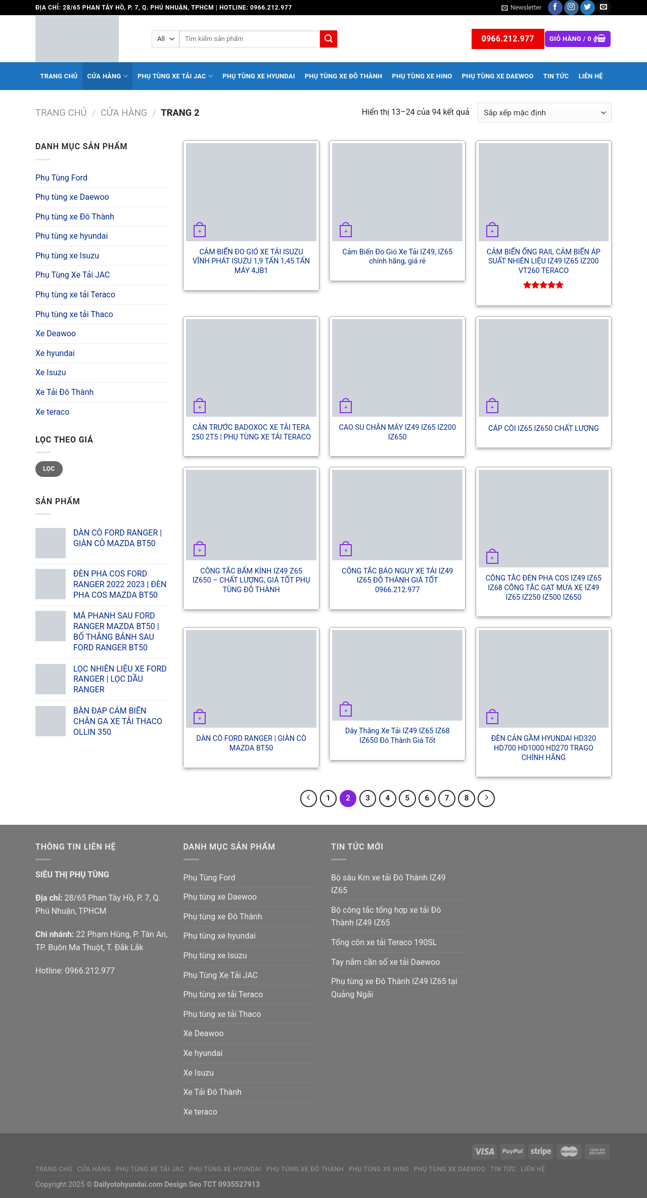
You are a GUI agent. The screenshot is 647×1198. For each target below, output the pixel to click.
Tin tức (556, 76)
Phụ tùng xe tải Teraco (75, 294)
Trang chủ (59, 76)
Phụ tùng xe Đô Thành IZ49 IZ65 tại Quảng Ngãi (394, 988)
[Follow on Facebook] (555, 7)
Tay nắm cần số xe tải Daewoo (385, 962)
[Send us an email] (603, 7)
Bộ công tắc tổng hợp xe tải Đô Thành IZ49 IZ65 (386, 916)
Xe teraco (52, 412)
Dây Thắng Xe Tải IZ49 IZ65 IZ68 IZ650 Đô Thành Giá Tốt (397, 736)
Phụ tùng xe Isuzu (67, 255)
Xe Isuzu (50, 372)
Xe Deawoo (55, 333)
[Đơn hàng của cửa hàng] (545, 112)
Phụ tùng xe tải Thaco (74, 314)
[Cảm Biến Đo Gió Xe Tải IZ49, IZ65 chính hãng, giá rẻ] (397, 192)
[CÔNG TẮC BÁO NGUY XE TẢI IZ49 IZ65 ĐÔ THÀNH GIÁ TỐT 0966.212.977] (397, 515)
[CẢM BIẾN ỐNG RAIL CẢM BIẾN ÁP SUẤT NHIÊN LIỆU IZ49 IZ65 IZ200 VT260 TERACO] (544, 192)
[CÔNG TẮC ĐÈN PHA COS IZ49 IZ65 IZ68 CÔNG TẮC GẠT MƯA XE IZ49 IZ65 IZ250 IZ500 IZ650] (544, 518)
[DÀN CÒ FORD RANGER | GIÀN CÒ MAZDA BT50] (251, 679)
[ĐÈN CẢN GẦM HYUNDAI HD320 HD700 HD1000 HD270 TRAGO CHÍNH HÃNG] (544, 679)
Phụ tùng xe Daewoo (498, 76)
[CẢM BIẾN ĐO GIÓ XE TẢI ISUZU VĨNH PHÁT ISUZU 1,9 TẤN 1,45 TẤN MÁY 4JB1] (251, 192)
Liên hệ (591, 76)
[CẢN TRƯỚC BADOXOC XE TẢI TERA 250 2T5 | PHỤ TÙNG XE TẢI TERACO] (251, 368)
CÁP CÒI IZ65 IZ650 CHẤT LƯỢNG (543, 428)
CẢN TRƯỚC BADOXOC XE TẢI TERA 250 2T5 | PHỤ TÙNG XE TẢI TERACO (251, 432)
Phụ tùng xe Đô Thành (343, 76)
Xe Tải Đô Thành (64, 392)
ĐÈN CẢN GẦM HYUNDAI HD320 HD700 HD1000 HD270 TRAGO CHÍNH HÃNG (543, 748)
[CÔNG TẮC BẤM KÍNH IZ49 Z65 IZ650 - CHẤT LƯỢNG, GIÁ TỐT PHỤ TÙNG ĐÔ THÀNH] (251, 515)
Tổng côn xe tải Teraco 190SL (384, 942)
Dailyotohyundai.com (128, 1184)
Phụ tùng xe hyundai (258, 76)
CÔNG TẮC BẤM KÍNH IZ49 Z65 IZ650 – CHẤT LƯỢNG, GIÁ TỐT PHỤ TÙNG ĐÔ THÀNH (251, 580)
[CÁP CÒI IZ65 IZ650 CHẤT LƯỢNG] (544, 368)
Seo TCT (202, 1184)
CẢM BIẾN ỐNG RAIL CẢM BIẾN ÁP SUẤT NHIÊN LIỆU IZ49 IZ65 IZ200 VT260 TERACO (543, 261)
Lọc (49, 468)
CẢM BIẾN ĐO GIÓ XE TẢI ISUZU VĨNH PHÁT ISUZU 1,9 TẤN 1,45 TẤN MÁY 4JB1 (251, 261)
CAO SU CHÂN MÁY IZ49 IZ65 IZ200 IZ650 (397, 432)
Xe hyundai (55, 353)
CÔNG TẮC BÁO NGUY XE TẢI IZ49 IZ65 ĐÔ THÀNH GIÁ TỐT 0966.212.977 (397, 580)
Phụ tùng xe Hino (422, 76)
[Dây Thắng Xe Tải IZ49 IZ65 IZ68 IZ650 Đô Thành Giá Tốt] (397, 675)
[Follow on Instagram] (571, 7)
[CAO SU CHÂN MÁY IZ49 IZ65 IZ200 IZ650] (397, 368)
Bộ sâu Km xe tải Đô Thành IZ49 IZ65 (388, 884)
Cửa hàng (107, 76)
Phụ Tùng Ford (61, 178)
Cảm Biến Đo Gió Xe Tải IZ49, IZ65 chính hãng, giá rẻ (397, 257)
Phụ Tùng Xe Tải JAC (175, 76)
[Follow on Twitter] (587, 7)
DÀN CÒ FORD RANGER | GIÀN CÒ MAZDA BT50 (251, 743)
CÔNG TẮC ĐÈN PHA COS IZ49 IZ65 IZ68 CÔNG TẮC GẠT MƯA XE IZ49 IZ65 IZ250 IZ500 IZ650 (544, 587)
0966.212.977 (90, 970)
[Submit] (328, 39)
